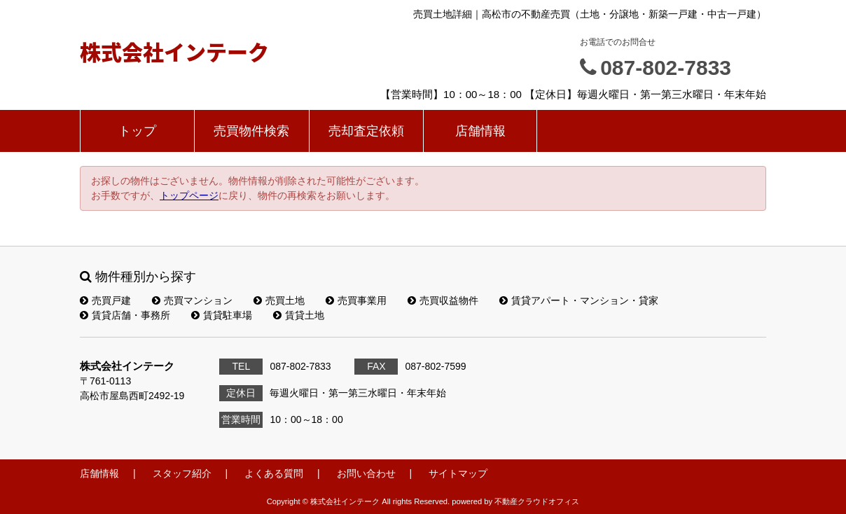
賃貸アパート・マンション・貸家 (578, 300)
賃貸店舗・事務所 (125, 315)
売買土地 (279, 300)
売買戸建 (105, 300)
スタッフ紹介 (182, 473)
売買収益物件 (443, 300)
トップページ (189, 195)
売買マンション (192, 300)
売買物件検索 (251, 131)
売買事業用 (356, 300)
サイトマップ (458, 473)
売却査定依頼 (366, 131)
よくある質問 (273, 473)
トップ (137, 131)
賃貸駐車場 (221, 315)
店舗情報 (480, 131)
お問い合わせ (366, 473)
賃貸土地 (298, 315)
